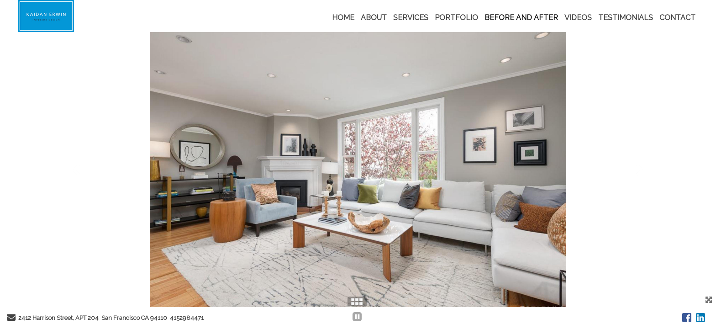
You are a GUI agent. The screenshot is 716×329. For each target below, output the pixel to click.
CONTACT (677, 17)
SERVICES (410, 17)
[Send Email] (11, 318)
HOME (343, 17)
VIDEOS (578, 17)
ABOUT (374, 17)
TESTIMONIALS (625, 17)
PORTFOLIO (456, 17)
